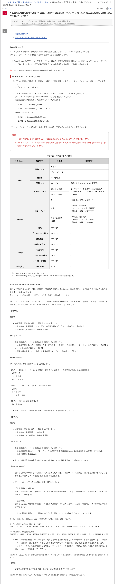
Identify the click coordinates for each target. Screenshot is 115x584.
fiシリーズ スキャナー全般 (65, 24)
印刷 (109, 8)
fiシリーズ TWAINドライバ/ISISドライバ (31, 38)
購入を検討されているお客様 (33, 2)
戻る (6, 8)
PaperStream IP (21, 34)
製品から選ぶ (48, 24)
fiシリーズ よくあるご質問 (11, 2)
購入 (46, 2)
